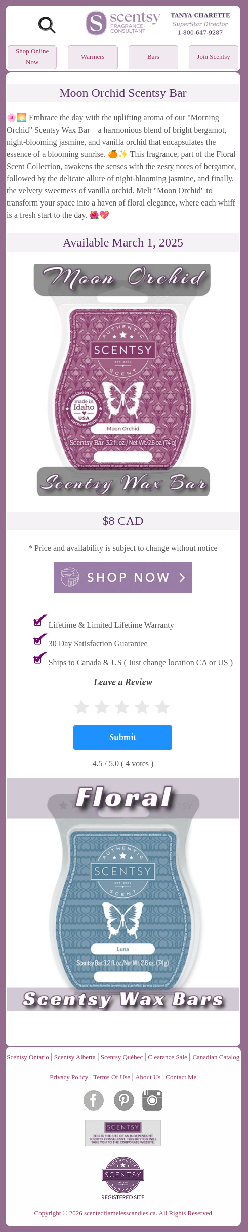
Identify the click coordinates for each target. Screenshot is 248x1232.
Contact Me (181, 1077)
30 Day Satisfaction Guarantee (98, 643)
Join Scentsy (213, 56)
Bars (153, 56)
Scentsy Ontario (28, 1057)
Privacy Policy (69, 1077)
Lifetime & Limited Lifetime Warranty (111, 625)
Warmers (93, 56)
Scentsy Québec (122, 1057)
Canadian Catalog (215, 1057)
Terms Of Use (111, 1077)
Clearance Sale (167, 1057)
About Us (147, 1077)
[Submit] (122, 737)
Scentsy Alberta (75, 1057)
